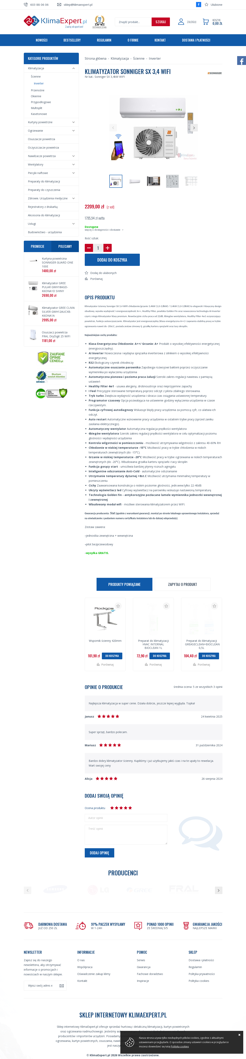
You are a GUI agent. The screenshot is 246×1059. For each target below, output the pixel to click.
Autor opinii (95, 818)
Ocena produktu (95, 808)
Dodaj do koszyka (112, 260)
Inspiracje (143, 968)
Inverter (39, 83)
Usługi (32, 224)
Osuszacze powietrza (41, 139)
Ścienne (36, 76)
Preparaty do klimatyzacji (44, 181)
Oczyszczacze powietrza (43, 147)
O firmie (133, 40)
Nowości (41, 40)
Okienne (36, 96)
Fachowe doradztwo (150, 961)
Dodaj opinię (99, 852)
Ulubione (216, 4)
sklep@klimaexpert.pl (78, 4)
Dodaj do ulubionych (103, 273)
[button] (113, 127)
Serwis (141, 947)
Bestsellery (72, 40)
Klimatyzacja (36, 68)
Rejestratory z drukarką (43, 207)
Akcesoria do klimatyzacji (44, 215)
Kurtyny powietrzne (40, 122)
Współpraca (84, 954)
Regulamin (104, 40)
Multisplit (36, 108)
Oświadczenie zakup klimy (93, 961)
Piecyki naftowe (38, 173)
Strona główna (95, 58)
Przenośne (37, 90)
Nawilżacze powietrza (42, 156)
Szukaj (161, 21)
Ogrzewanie (35, 130)
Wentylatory (35, 164)
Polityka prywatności (202, 961)
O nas (81, 947)
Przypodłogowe (41, 102)
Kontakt (160, 40)
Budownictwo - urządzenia (45, 232)
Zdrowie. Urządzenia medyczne (48, 198)
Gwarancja (143, 954)
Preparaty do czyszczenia (44, 190)
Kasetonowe (39, 114)
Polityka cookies (199, 968)
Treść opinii (95, 829)
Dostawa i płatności (196, 40)
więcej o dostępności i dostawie (102, 229)
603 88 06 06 (39, 4)
